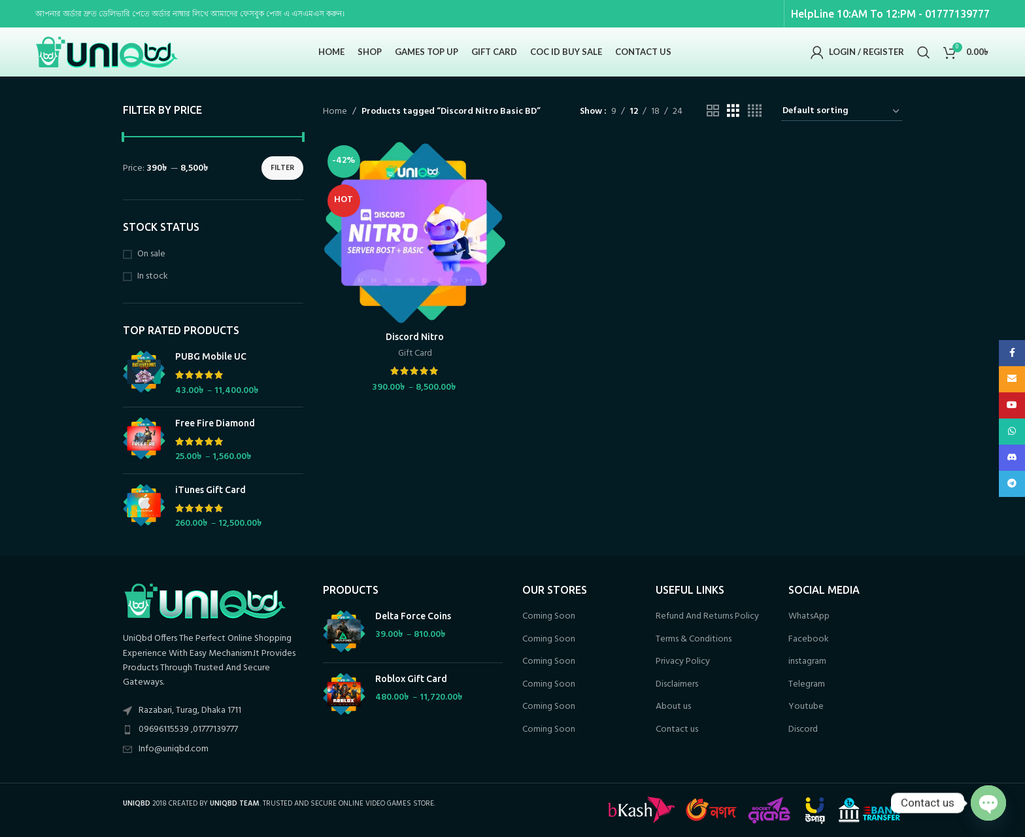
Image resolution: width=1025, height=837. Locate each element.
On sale (151, 254)
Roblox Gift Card (411, 679)
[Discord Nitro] (415, 233)
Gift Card (415, 354)
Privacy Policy (683, 661)
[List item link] (213, 730)
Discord (803, 729)
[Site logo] (107, 52)
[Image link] (204, 600)
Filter (282, 168)
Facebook (808, 639)
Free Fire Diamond (215, 423)
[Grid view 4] (755, 111)
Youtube (806, 706)
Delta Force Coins (413, 616)
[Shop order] (841, 112)
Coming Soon (548, 616)
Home (335, 112)
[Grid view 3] (733, 111)
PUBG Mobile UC (210, 356)
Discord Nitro (415, 337)
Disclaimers (677, 684)
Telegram (806, 684)
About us (673, 706)
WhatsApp (809, 616)
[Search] (924, 52)
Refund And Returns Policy (707, 616)
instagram (807, 661)
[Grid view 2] (713, 111)
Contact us (677, 729)
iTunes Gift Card (210, 490)
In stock (152, 276)
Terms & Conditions (693, 639)
